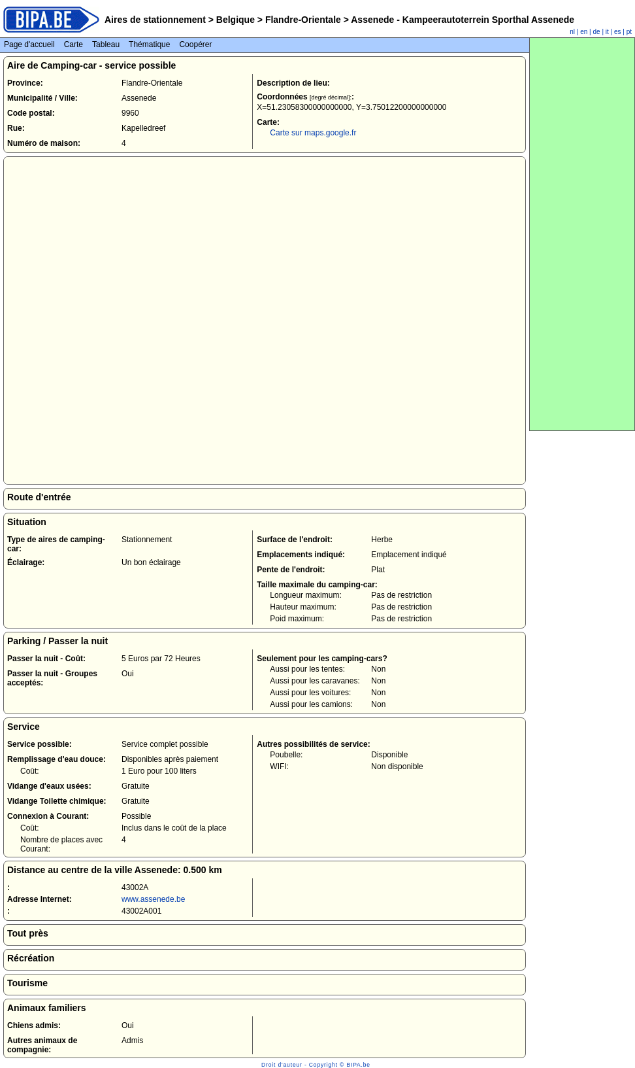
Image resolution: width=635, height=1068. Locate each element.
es (617, 31)
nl (572, 31)
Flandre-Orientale (303, 19)
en (583, 31)
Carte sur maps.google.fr (313, 132)
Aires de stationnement (155, 19)
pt (629, 31)
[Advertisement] (582, 234)
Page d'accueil (29, 44)
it (607, 31)
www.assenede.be (153, 899)
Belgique (235, 19)
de (596, 31)
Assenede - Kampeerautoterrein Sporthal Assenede (461, 19)
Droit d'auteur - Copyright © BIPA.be (315, 1064)
